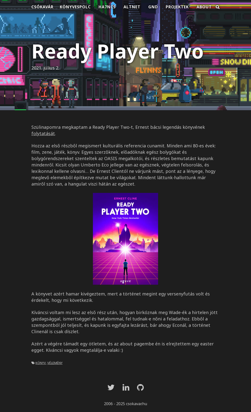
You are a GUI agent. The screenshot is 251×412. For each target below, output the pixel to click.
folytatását (43, 133)
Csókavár (42, 7)
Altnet (132, 7)
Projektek (177, 7)
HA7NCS (107, 7)
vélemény (55, 362)
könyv (41, 362)
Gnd (153, 7)
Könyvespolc (75, 7)
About (204, 7)
